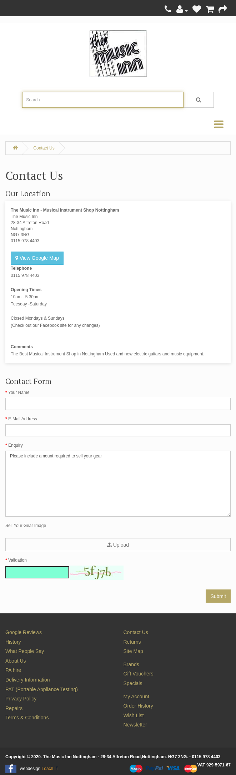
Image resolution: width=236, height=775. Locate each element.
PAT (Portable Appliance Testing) (41, 689)
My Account (136, 696)
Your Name (19, 392)
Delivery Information (27, 680)
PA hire (13, 670)
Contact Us (43, 148)
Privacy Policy (20, 698)
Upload (118, 545)
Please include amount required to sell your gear (118, 484)
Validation (17, 560)
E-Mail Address (22, 418)
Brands (131, 664)
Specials (133, 683)
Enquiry (15, 445)
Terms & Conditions (27, 717)
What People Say (24, 651)
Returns (132, 642)
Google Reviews (23, 632)
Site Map (133, 651)
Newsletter (135, 725)
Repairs (13, 708)
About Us (15, 661)
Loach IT (50, 768)
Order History (138, 706)
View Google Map (37, 258)
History (13, 642)
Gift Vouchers (139, 674)
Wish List (134, 715)
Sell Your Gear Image (25, 525)
